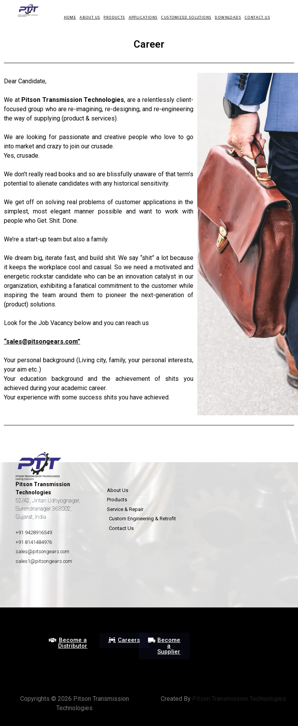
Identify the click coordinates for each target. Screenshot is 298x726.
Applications (143, 17)
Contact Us (257, 17)
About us (89, 17)
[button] (68, 643)
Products (114, 17)
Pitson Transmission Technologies (238, 698)
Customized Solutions (186, 17)
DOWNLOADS (228, 17)
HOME (70, 17)
